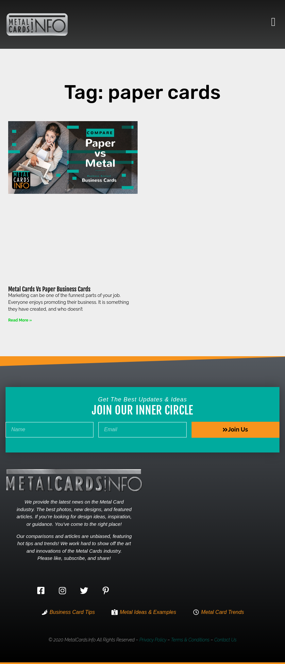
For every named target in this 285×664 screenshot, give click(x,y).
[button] (273, 22)
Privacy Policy (152, 639)
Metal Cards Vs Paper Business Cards (49, 289)
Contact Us (225, 639)
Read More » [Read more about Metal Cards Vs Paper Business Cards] (20, 320)
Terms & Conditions (190, 639)
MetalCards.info (79, 639)
